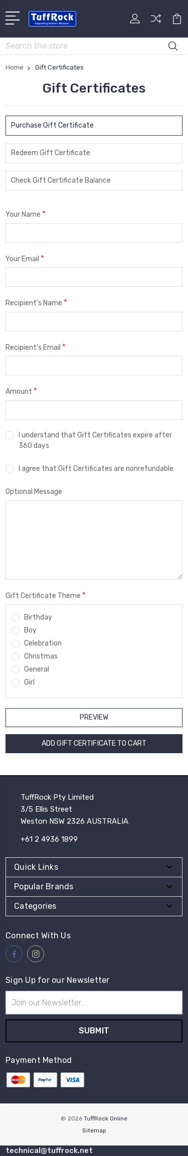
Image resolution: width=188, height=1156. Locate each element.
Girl (29, 682)
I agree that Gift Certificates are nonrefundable (96, 468)
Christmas (41, 656)
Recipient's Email (36, 347)
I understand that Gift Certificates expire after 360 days (95, 440)
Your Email (25, 258)
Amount (21, 391)
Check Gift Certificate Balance (61, 180)
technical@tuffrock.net (49, 1150)
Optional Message (34, 491)
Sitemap (94, 1130)
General (36, 669)
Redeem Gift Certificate (50, 153)
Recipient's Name (36, 302)
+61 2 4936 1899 (49, 839)
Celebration (43, 643)
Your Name (26, 214)
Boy (30, 630)
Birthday (38, 617)
